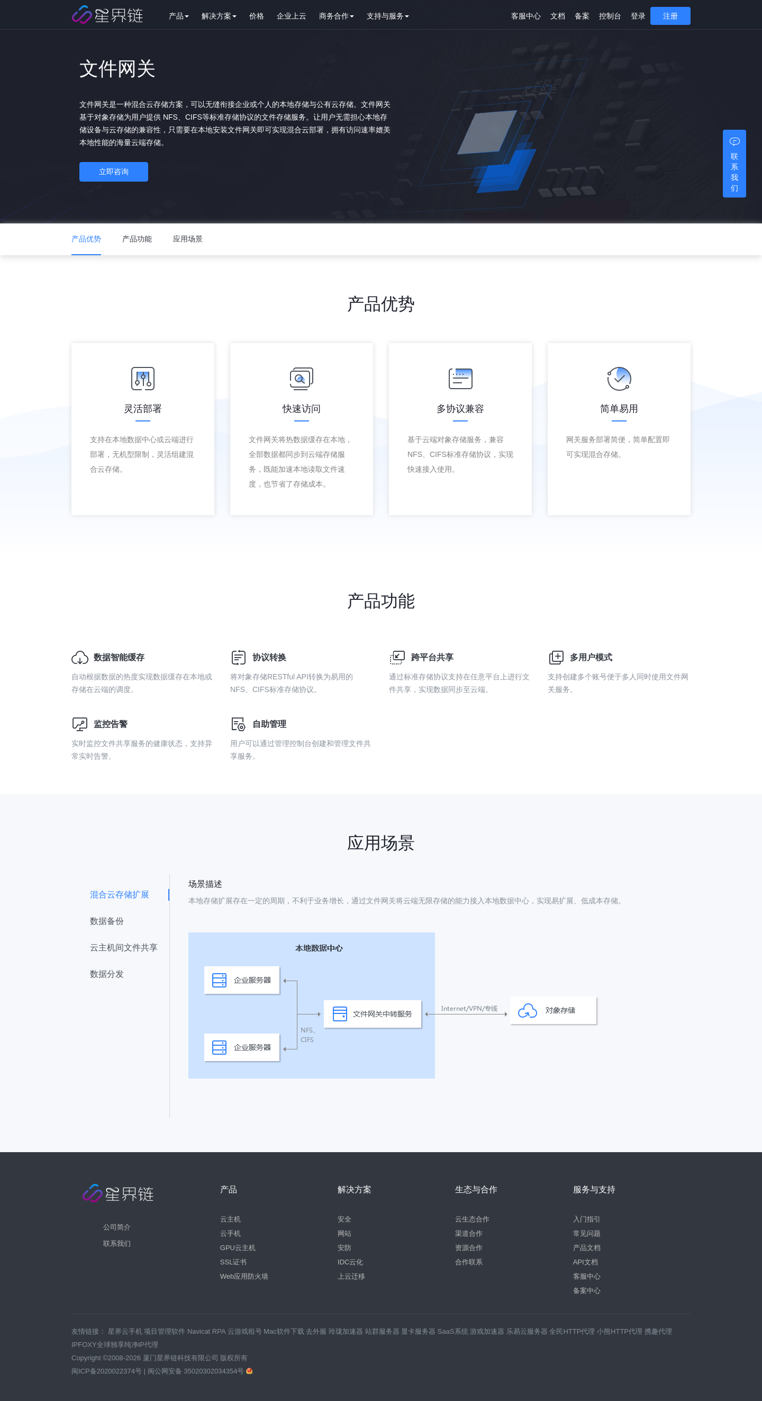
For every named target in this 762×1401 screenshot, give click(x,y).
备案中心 (587, 1291)
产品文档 (587, 1248)
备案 (582, 16)
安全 (344, 1219)
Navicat (199, 1331)
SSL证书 (233, 1262)
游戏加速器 (488, 1331)
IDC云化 (350, 1262)
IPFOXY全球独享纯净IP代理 (114, 1345)
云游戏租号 (246, 1331)
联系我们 (117, 1243)
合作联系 (469, 1262)
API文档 (585, 1262)
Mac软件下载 (285, 1331)
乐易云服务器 (528, 1331)
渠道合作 (469, 1233)
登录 (638, 16)
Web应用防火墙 (244, 1276)
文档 (557, 16)
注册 (670, 16)
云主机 (230, 1219)
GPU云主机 (238, 1248)
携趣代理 (658, 1331)
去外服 (317, 1331)
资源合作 (469, 1248)
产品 (186, 16)
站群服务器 (383, 1331)
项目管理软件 (165, 1331)
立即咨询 (119, 173)
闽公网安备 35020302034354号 (197, 1371)
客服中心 (526, 16)
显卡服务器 (419, 1331)
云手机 (230, 1233)
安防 (344, 1248)
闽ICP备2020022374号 (106, 1371)
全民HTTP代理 (573, 1331)
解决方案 (226, 16)
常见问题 (587, 1233)
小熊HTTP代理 (621, 1331)
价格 (264, 16)
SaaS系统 (454, 1331)
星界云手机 (126, 1331)
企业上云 (299, 16)
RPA (220, 1331)
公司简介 (117, 1227)
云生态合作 (472, 1219)
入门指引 (587, 1219)
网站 (344, 1233)
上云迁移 (351, 1276)
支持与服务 (395, 16)
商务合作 (343, 16)
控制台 (610, 16)
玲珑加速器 (347, 1331)
